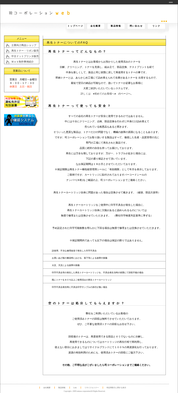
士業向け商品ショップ (23, 45)
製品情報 (116, 26)
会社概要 (95, 26)
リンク (156, 26)
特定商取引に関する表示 (116, 388)
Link (75, 388)
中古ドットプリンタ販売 (25, 56)
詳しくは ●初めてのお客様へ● (98, 93)
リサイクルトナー (92, 388)
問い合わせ (136, 26)
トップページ (75, 26)
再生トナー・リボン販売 (25, 50)
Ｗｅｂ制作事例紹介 (22, 61)
